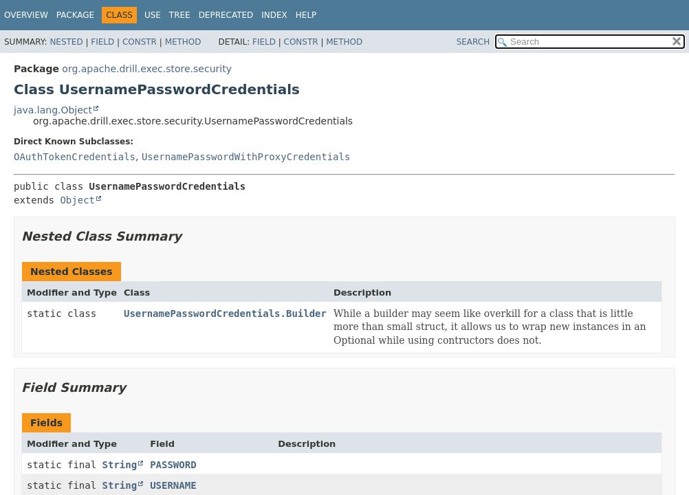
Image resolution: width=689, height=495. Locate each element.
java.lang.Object (53, 110)
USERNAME (173, 485)
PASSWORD (173, 464)
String (120, 464)
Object (77, 200)
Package (75, 15)
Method (183, 42)
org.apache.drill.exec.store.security (147, 68)
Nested (66, 42)
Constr (139, 42)
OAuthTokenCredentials (74, 156)
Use (152, 15)
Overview (26, 15)
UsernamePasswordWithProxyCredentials (246, 156)
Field (102, 42)
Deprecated (226, 15)
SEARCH (473, 42)
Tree (179, 15)
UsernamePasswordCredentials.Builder (225, 313)
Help (306, 15)
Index (274, 15)
